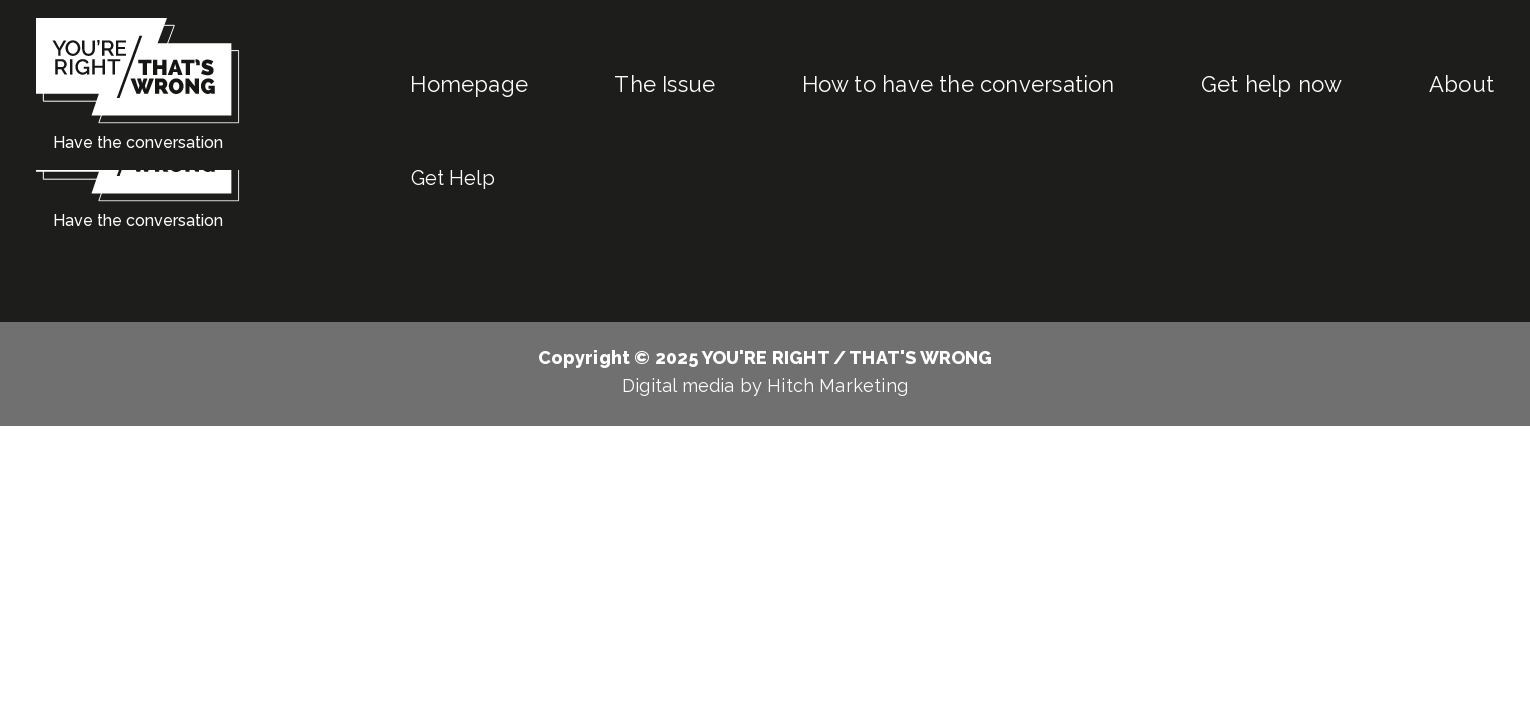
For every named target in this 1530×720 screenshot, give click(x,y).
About (1461, 84)
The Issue (664, 84)
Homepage (469, 84)
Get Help (453, 178)
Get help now (1272, 84)
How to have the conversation (958, 84)
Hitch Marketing (837, 385)
